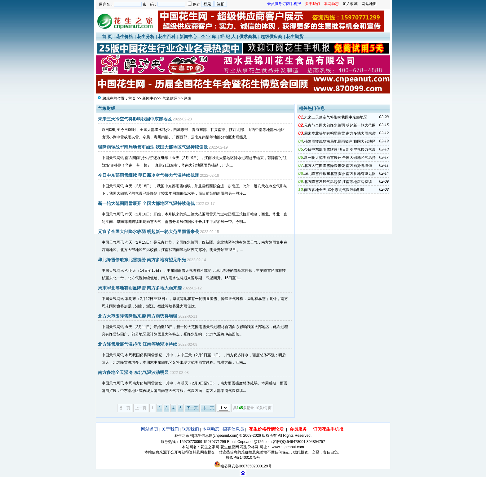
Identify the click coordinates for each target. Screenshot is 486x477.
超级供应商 (271, 36)
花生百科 (166, 36)
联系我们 (190, 429)
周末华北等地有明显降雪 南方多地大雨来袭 (140, 287)
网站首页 (149, 429)
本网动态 (210, 429)
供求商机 (248, 36)
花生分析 (145, 36)
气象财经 (169, 98)
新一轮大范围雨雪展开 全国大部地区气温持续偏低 (146, 203)
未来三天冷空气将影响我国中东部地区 (135, 118)
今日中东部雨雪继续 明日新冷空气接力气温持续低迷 (148, 175)
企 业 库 (208, 36)
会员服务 (298, 429)
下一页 (192, 408)
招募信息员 (233, 429)
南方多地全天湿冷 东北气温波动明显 (133, 372)
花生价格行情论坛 (266, 429)
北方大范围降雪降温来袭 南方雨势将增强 (137, 316)
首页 (132, 98)
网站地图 (369, 4)
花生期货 (294, 36)
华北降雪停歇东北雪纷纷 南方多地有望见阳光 (142, 259)
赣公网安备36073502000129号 (243, 466)
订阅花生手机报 (328, 429)
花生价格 (124, 36)
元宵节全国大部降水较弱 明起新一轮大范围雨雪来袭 (148, 231)
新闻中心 (188, 36)
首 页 (107, 36)
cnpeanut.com (225, 435)
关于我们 (170, 429)
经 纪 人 (228, 36)
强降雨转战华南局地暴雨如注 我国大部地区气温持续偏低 (153, 147)
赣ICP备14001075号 (243, 457)
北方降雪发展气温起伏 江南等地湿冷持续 (137, 344)
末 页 (208, 408)
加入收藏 (350, 4)
